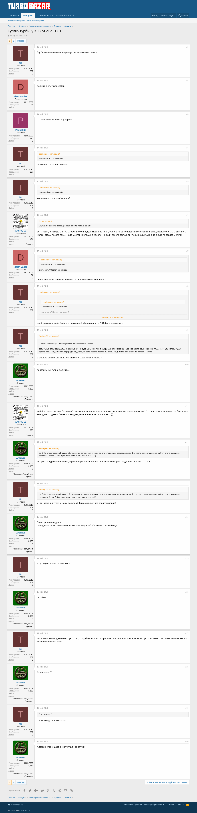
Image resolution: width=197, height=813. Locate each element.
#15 (186, 558)
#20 (186, 742)
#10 (186, 365)
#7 (187, 251)
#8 (187, 286)
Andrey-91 (21, 230)
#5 (187, 181)
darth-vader (21, 96)
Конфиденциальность (154, 804)
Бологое (30, 244)
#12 (186, 442)
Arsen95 (21, 380)
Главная (14, 15)
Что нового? (44, 15)
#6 (187, 215)
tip (11, 35)
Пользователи (63, 15)
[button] (52, 15)
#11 (186, 406)
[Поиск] (183, 15)
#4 (187, 148)
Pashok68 (21, 130)
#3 (187, 114)
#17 (186, 633)
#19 (186, 708)
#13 (186, 483)
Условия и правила (133, 804)
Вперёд (20, 41)
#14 (186, 517)
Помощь (170, 804)
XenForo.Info (25, 810)
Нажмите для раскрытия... (113, 317)
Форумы (28, 15)
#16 (186, 592)
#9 (187, 330)
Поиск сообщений (35, 20)
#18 (186, 667)
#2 (187, 81)
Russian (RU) (15, 804)
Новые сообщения (16, 20)
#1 (187, 47)
